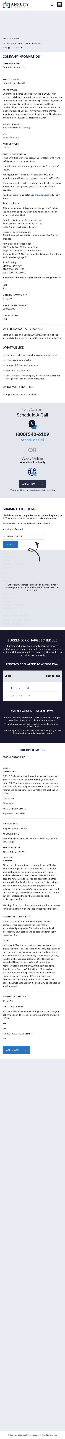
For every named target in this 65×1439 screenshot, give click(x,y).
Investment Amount (13, 529)
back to (11, 38)
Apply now (34, 484)
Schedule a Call (32, 440)
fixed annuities (44, 195)
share (18, 47)
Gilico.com (8, 803)
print (6, 47)
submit (10, 544)
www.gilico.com (11, 137)
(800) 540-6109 (52, 4)
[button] (59, 4)
